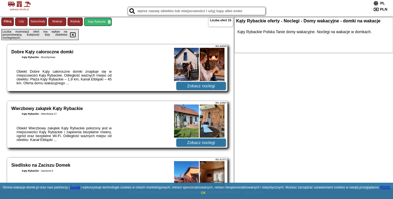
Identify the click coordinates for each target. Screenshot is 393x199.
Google (75, 187)
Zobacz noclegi (201, 85)
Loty (21, 21)
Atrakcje (57, 21)
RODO (385, 187)
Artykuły (75, 21)
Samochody (38, 21)
